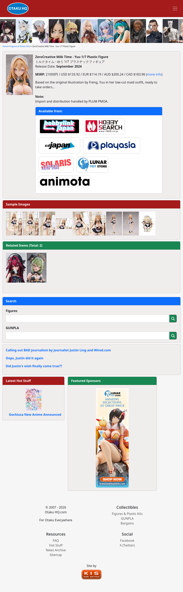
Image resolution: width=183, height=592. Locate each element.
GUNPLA (12, 328)
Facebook (127, 540)
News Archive (56, 550)
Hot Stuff (56, 545)
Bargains (127, 523)
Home (5, 46)
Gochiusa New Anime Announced (35, 414)
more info (154, 74)
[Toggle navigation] (175, 9)
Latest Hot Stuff (18, 381)
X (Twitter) (127, 545)
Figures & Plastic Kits (20, 46)
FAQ (56, 540)
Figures (11, 311)
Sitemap (56, 555)
